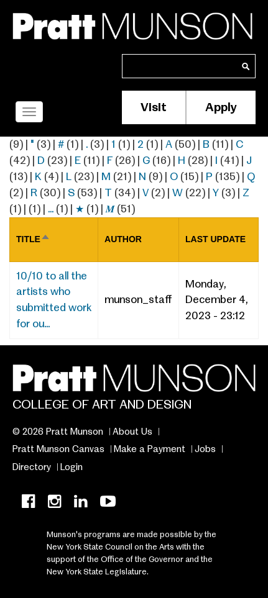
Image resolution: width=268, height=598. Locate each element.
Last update (215, 239)
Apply (221, 107)
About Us (132, 431)
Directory (31, 467)
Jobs (205, 449)
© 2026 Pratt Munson (57, 431)
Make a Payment (149, 449)
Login (71, 467)
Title (33, 239)
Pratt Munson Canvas (58, 449)
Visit (154, 107)
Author (123, 239)
